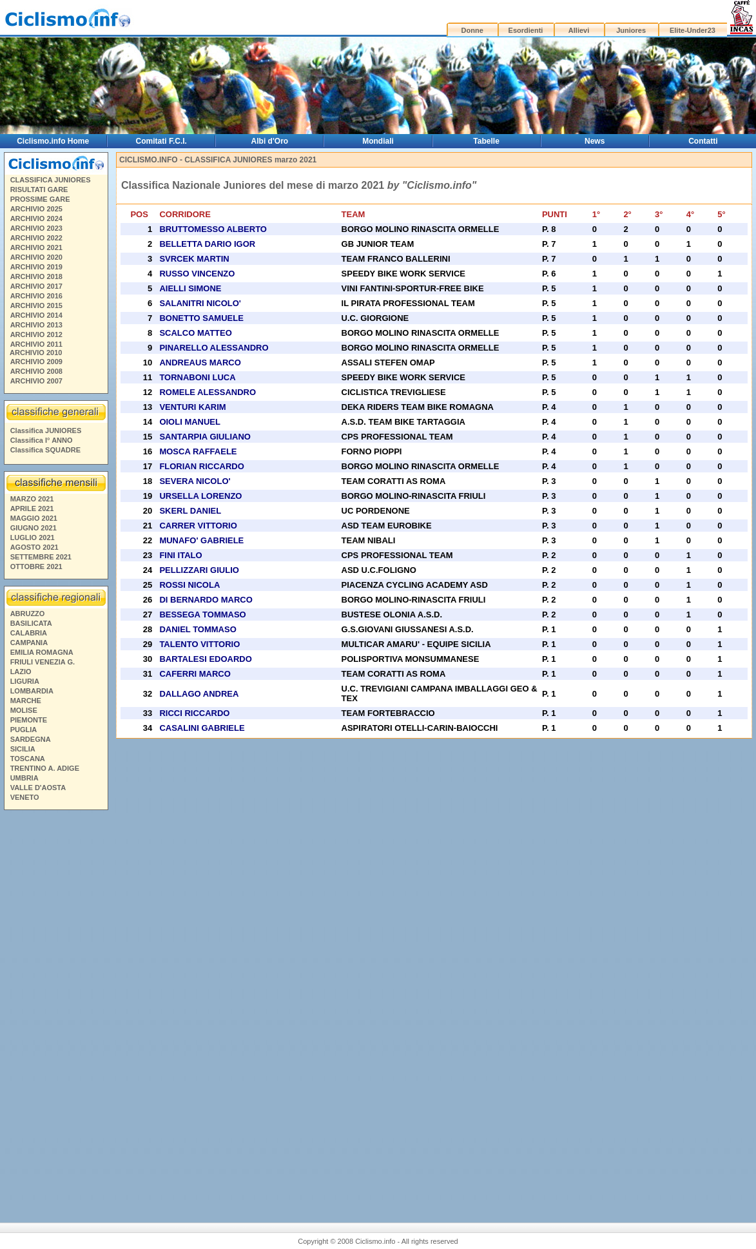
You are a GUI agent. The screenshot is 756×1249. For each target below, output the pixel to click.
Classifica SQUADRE (45, 450)
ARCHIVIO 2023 (36, 228)
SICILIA (22, 749)
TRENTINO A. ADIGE (44, 768)
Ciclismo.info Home (53, 141)
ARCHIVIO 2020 (36, 257)
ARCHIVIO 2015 (36, 305)
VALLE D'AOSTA (38, 787)
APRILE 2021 (32, 508)
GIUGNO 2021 (33, 528)
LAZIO (21, 671)
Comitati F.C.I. (161, 141)
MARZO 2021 (32, 499)
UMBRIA (24, 778)
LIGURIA (24, 681)
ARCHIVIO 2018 (36, 276)
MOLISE (23, 710)
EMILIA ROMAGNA (41, 652)
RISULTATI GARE (39, 189)
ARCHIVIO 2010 (36, 352)
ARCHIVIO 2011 (36, 344)
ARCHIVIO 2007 (36, 381)
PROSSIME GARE (40, 199)
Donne (472, 30)
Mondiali (378, 141)
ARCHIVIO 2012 (36, 334)
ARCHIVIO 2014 (36, 315)
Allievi (578, 30)
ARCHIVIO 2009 (36, 361)
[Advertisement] (55, 1011)
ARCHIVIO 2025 (36, 209)
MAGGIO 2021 (33, 518)
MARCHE (25, 700)
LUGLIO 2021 (32, 537)
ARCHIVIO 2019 (36, 267)
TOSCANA (27, 758)
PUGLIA (23, 729)
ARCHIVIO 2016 (36, 296)
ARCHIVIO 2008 (36, 371)
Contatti (702, 141)
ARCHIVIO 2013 (36, 325)
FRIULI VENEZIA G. (42, 662)
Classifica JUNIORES (46, 430)
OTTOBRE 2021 (36, 566)
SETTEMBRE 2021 (41, 557)
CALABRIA (28, 633)
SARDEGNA (30, 739)
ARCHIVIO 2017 (36, 286)
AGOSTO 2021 (34, 547)
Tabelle (486, 141)
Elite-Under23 (692, 30)
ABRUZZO (27, 613)
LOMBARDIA (31, 691)
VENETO (24, 797)
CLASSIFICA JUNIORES (50, 180)
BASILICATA (31, 623)
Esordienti (526, 30)
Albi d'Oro (270, 141)
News (595, 141)
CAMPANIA (29, 642)
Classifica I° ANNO (41, 440)
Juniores (631, 30)
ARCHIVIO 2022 (36, 238)
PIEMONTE (28, 720)
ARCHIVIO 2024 (36, 218)
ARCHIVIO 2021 (36, 247)
